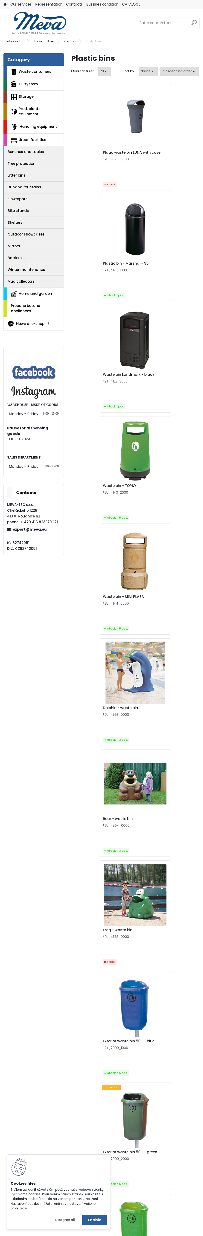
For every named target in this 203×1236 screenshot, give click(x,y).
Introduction (15, 41)
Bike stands (18, 210)
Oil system (24, 84)
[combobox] (148, 71)
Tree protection (21, 163)
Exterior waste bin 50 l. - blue (102, 602)
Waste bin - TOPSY (157, 267)
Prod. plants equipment (25, 111)
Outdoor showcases (26, 234)
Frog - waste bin (155, 489)
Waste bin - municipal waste (102, 941)
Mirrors (14, 246)
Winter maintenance (26, 269)
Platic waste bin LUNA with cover (100, 154)
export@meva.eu (30, 529)
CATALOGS (131, 4)
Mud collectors (21, 281)
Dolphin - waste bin (157, 378)
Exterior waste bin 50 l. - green (161, 602)
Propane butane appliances (25, 308)
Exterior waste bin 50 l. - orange (161, 717)
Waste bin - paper (92, 830)
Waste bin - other (92, 1052)
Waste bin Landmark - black (102, 267)
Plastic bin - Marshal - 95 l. (164, 153)
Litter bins (70, 41)
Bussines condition (102, 4)
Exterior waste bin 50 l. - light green (102, 717)
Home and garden (31, 294)
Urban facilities (44, 41)
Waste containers (31, 72)
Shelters (15, 222)
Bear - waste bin (91, 489)
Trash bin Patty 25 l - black (164, 1052)
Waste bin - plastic (157, 941)
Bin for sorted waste (158, 1163)
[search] (194, 24)
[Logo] (35, 22)
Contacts (74, 4)
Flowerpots (18, 198)
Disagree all (65, 1220)
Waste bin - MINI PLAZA (96, 378)
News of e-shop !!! (28, 323)
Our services (21, 4)
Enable (94, 1220)
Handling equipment (34, 126)
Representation (48, 4)
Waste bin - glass (156, 830)
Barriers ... (16, 257)
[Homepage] (5, 4)
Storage (22, 97)
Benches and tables (26, 151)
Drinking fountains (24, 187)
